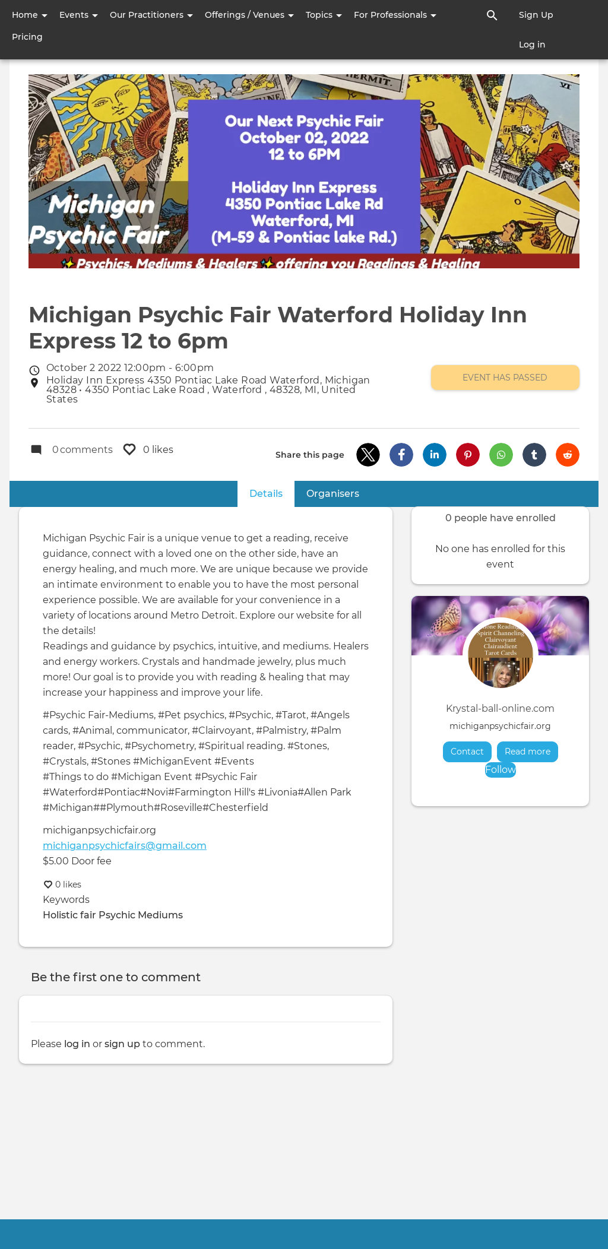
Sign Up (536, 14)
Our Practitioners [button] (151, 14)
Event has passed (505, 377)
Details (271, 493)
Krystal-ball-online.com (500, 708)
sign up (122, 1044)
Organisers (332, 493)
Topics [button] (324, 14)
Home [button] (30, 14)
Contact (467, 751)
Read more (531, 751)
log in (77, 1044)
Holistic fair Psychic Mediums (113, 915)
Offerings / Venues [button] (249, 14)
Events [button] (78, 14)
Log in (532, 44)
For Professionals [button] (395, 14)
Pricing (27, 36)
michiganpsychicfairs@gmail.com (125, 845)
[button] (368, 455)
